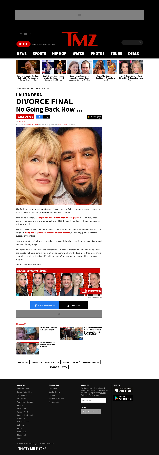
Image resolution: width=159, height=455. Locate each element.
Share (44, 305)
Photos (97, 54)
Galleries (20, 425)
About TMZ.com (23, 389)
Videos (19, 438)
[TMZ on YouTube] (93, 411)
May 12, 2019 (62, 124)
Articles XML (22, 409)
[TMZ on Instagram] (30, 33)
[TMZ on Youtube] (25, 34)
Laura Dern (37, 362)
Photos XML (21, 435)
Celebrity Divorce (91, 362)
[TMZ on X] (21, 34)
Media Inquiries (54, 402)
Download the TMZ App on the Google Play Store (123, 398)
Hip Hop (59, 54)
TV (58, 362)
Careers (52, 395)
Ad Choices (21, 399)
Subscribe (104, 400)
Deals (133, 54)
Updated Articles (23, 412)
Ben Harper (23, 362)
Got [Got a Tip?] (23, 44)
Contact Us (53, 389)
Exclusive (54, 367)
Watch (78, 54)
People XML (21, 432)
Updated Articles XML (25, 415)
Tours (116, 54)
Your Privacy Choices (25, 402)
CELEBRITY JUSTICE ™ (71, 362)
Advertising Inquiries (56, 399)
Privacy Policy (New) (24, 392)
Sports (39, 54)
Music (64, 367)
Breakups (49, 362)
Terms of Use (22, 395)
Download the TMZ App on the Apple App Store (123, 390)
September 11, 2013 (31, 124)
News (22, 54)
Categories (21, 418)
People (19, 428)
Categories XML (23, 422)
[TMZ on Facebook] (18, 34)
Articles (20, 405)
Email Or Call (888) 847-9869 (43, 44)
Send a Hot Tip (54, 392)
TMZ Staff (22, 121)
